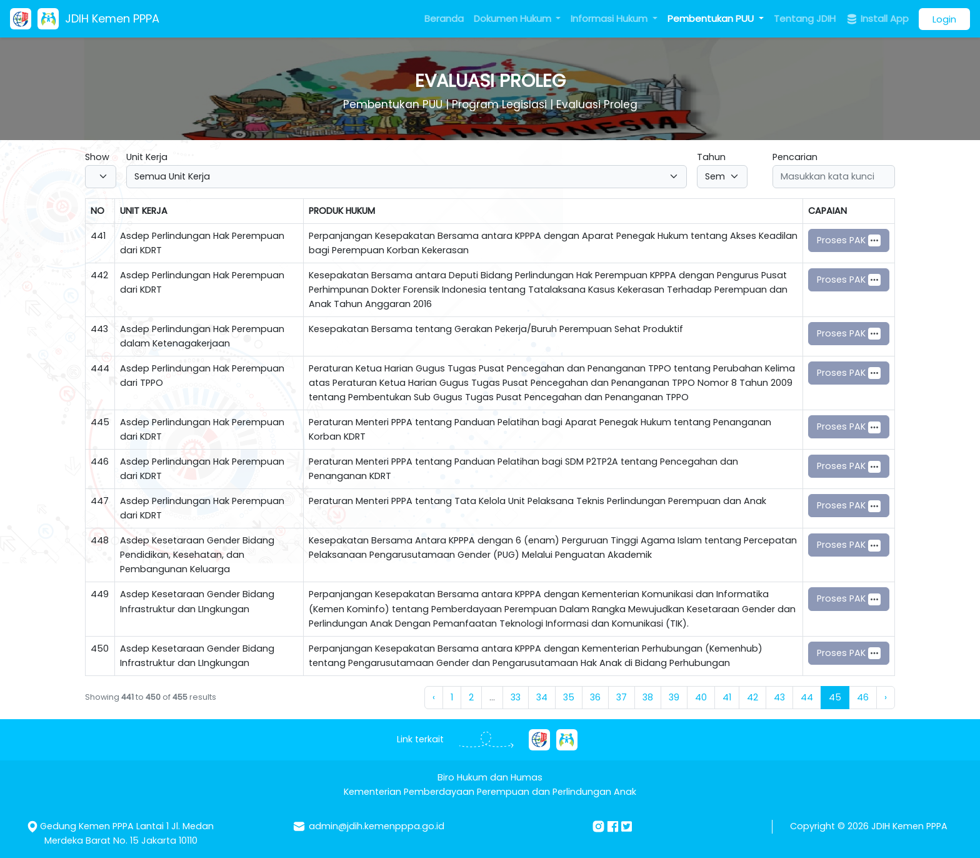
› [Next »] (885, 697)
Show (97, 157)
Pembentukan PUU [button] (712, 18)
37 (621, 697)
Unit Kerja (147, 157)
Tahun (711, 157)
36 (595, 697)
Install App (877, 19)
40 (701, 697)
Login (944, 19)
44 (807, 697)
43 (779, 697)
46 (863, 697)
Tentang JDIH (805, 18)
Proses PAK (849, 240)
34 (542, 697)
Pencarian (795, 157)
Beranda (444, 18)
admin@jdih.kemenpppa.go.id (376, 826)
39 (674, 697)
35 (568, 697)
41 (726, 697)
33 (516, 697)
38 (647, 697)
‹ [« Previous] (433, 697)
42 (752, 697)
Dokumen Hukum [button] (514, 18)
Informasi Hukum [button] (610, 18)
